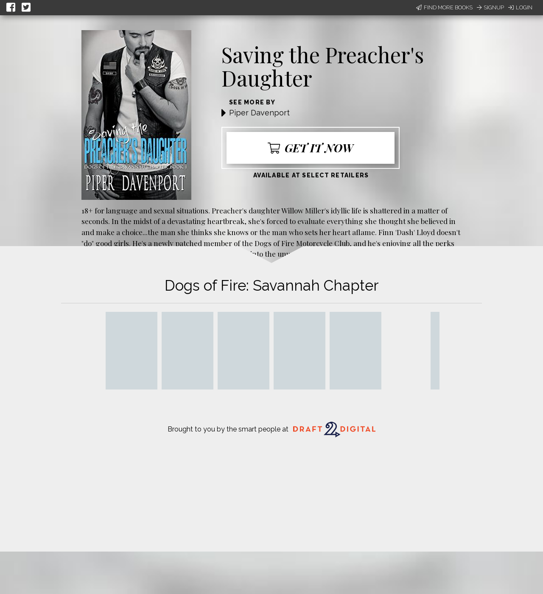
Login (520, 7)
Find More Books (444, 7)
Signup (490, 7)
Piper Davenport (259, 112)
